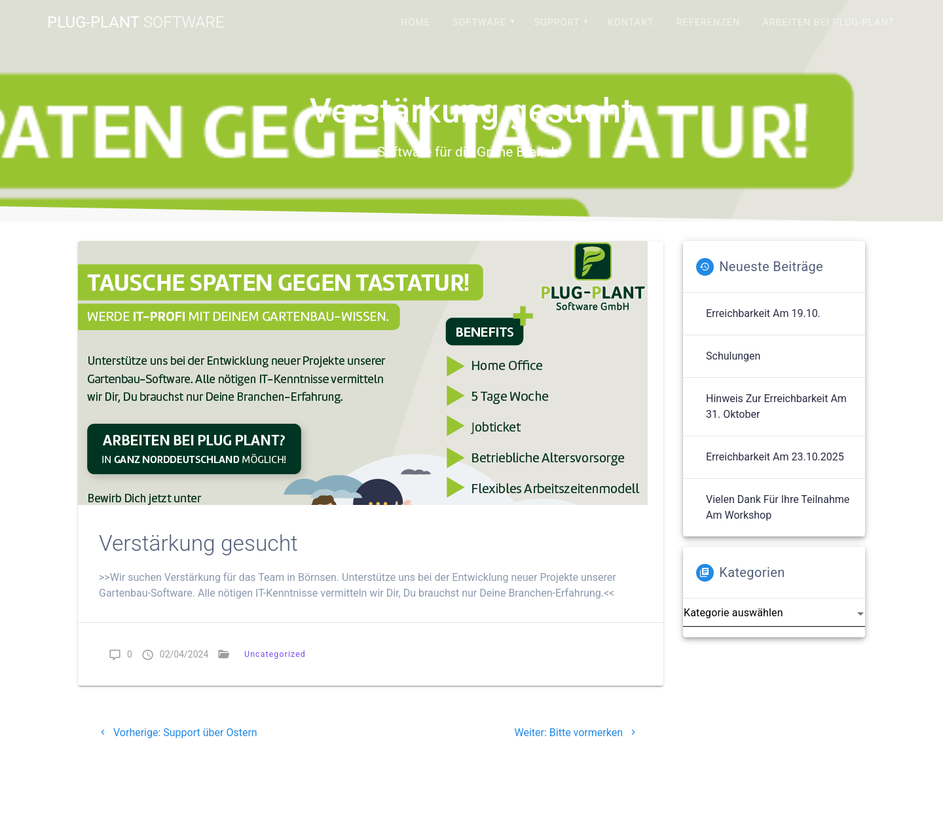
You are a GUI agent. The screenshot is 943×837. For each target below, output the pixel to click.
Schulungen (733, 356)
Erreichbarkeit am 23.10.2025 (775, 457)
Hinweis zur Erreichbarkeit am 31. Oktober (776, 406)
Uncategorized (275, 654)
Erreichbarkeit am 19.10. (763, 313)
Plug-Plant (135, 22)
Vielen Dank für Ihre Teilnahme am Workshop (777, 507)
